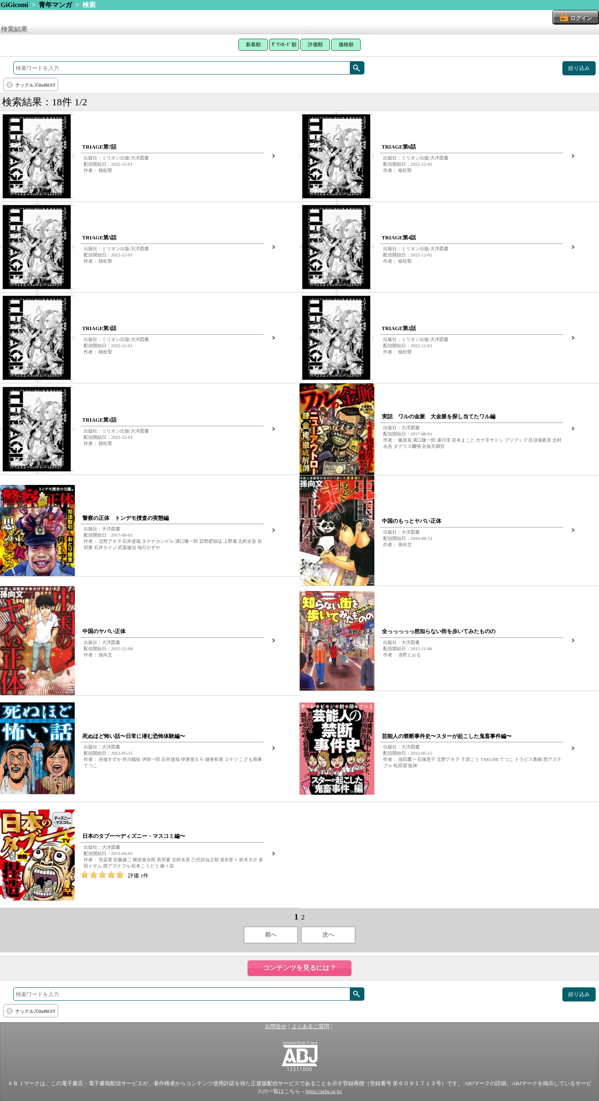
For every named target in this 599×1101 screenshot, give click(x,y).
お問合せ (276, 1026)
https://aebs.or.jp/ (323, 1091)
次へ (328, 935)
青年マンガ (55, 4)
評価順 (315, 44)
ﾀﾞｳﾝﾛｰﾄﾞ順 (284, 44)
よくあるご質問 (310, 1026)
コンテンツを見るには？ (299, 967)
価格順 (346, 44)
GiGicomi (15, 4)
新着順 (253, 44)
